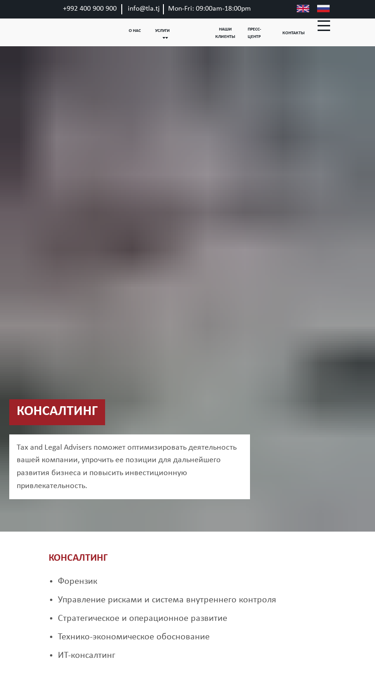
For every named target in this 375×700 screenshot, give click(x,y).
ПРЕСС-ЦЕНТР (254, 33)
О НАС (135, 30)
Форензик (77, 581)
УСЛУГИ (162, 30)
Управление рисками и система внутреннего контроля (167, 600)
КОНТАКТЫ (293, 33)
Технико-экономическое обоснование (134, 637)
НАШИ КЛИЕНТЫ (225, 33)
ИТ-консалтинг (86, 655)
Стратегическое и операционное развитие (142, 618)
